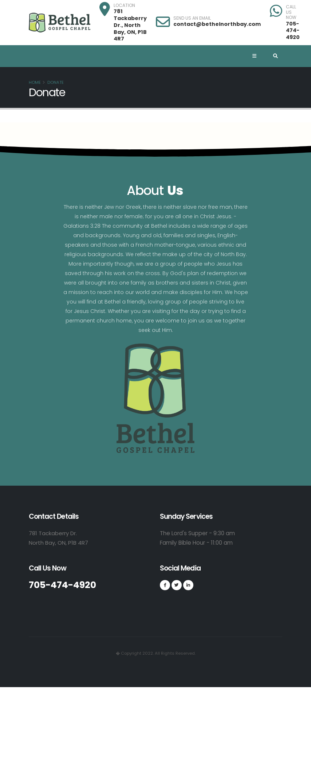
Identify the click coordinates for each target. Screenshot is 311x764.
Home (35, 82)
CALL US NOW (291, 12)
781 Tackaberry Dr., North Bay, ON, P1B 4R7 (130, 25)
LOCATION (124, 5)
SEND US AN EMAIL (192, 18)
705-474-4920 (293, 30)
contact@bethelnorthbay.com (217, 24)
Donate (55, 82)
